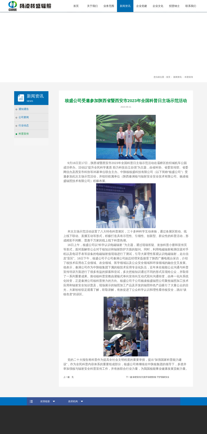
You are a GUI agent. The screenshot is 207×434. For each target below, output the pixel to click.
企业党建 (141, 5)
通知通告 (24, 109)
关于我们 (92, 5)
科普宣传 (24, 133)
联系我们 (190, 5)
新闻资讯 (125, 5)
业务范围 (108, 5)
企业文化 (158, 5)
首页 (76, 5)
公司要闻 (24, 117)
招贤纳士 (174, 5)
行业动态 (24, 125)
